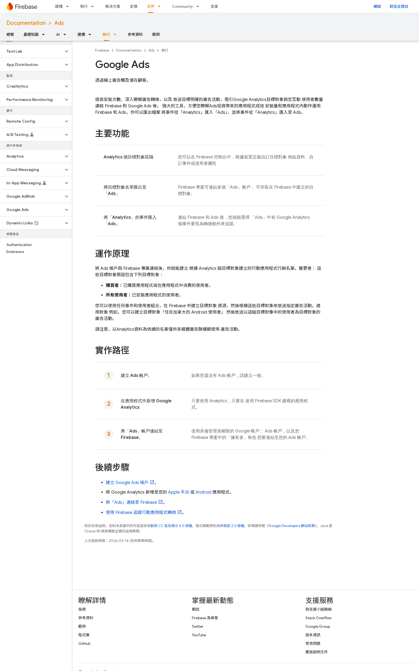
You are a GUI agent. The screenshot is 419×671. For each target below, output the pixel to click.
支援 (214, 6)
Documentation (26, 23)
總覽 (10, 34)
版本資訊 (312, 635)
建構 (59, 6)
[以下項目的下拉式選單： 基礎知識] (44, 34)
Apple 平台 (178, 492)
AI (58, 34)
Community (182, 6)
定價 (133, 6)
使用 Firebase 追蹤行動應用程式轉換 (141, 512)
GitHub (84, 643)
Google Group (317, 626)
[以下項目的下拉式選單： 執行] (94, 6)
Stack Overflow (318, 617)
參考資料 (135, 34)
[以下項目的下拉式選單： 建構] (69, 6)
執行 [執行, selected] (106, 34)
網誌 (377, 6)
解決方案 (112, 6)
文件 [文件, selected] (150, 6)
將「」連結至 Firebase (131, 502)
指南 (82, 609)
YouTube (199, 635)
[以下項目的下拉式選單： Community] (199, 6)
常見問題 (312, 643)
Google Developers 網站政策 (292, 526)
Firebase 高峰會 (205, 617)
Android (203, 492)
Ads (59, 23)
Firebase (102, 50)
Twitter (197, 626)
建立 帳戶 (127, 482)
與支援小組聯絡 (318, 609)
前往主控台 (399, 6)
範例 (156, 34)
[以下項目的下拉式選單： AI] (66, 34)
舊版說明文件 (316, 652)
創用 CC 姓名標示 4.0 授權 (171, 526)
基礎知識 (31, 34)
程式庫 (84, 635)
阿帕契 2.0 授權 (232, 526)
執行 (84, 6)
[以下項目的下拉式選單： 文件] (160, 6)
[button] (31, 51)
